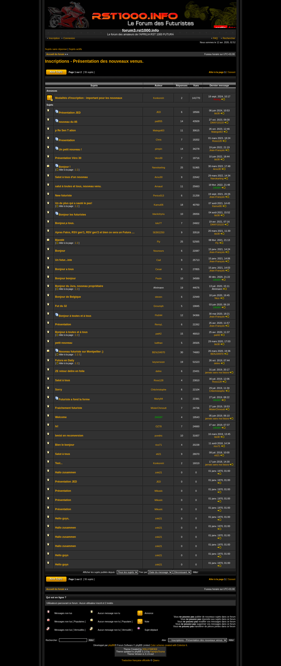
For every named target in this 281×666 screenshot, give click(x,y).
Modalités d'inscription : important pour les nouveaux (88, 98)
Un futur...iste (63, 260)
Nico (216, 298)
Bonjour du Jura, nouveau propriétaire (79, 286)
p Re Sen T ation (65, 130)
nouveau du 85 (68, 121)
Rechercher (227, 38)
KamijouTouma (157, 651)
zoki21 (158, 472)
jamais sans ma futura (217, 372)
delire (217, 363)
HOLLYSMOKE (149, 649)
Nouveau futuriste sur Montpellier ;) (81, 351)
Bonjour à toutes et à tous (75, 315)
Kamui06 (158, 204)
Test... (59, 463)
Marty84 (158, 398)
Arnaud (158, 186)
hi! (56, 426)
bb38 (217, 113)
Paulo (158, 278)
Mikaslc (159, 491)
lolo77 (158, 223)
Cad (158, 260)
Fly (158, 241)
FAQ (214, 38)
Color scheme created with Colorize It (168, 645)
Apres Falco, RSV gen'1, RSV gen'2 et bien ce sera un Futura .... (95, 232)
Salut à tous (62, 380)
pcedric (158, 435)
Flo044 (158, 315)
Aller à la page (216, 72)
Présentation (63, 324)
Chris (158, 139)
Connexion (68, 38)
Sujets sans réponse (56, 49)
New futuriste (63, 195)
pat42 (159, 333)
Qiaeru (156, 660)
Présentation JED (70, 112)
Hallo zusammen (65, 472)
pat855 (158, 121)
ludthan (158, 343)
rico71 (158, 444)
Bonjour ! (64, 166)
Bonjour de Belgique (68, 296)
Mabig (217, 99)
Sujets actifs (75, 49)
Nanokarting (158, 167)
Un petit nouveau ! (70, 149)
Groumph (158, 306)
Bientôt (59, 240)
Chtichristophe (158, 389)
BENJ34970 (158, 352)
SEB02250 (158, 232)
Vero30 (158, 158)
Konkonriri (158, 98)
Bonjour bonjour (65, 278)
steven (158, 297)
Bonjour (60, 250)
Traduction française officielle (136, 660)
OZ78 (159, 426)
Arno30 (217, 169)
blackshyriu (159, 214)
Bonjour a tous (64, 269)
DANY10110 (217, 122)
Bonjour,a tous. (64, 223)
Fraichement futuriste (68, 408)
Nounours (158, 250)
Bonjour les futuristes (72, 214)
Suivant (231, 72)
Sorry (58, 389)
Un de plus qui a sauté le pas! (73, 203)
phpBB (111, 645)
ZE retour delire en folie (70, 371)
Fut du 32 (61, 306)
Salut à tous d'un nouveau (71, 177)
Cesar (158, 269)
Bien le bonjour (64, 444)
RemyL (158, 324)
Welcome (61, 417)
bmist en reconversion (69, 435)
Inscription (53, 38)
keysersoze (158, 362)
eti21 (158, 454)
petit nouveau (63, 342)
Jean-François (217, 150)
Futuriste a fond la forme (74, 399)
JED (158, 112)
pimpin (158, 149)
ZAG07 (217, 187)
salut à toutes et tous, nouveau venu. (78, 186)
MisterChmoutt (159, 408)
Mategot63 (158, 130)
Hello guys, (62, 518)
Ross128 (217, 141)
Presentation (67, 140)
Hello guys (61, 555)
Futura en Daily (64, 360)
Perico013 (158, 195)
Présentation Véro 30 (68, 158)
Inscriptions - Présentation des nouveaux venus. (94, 61)
